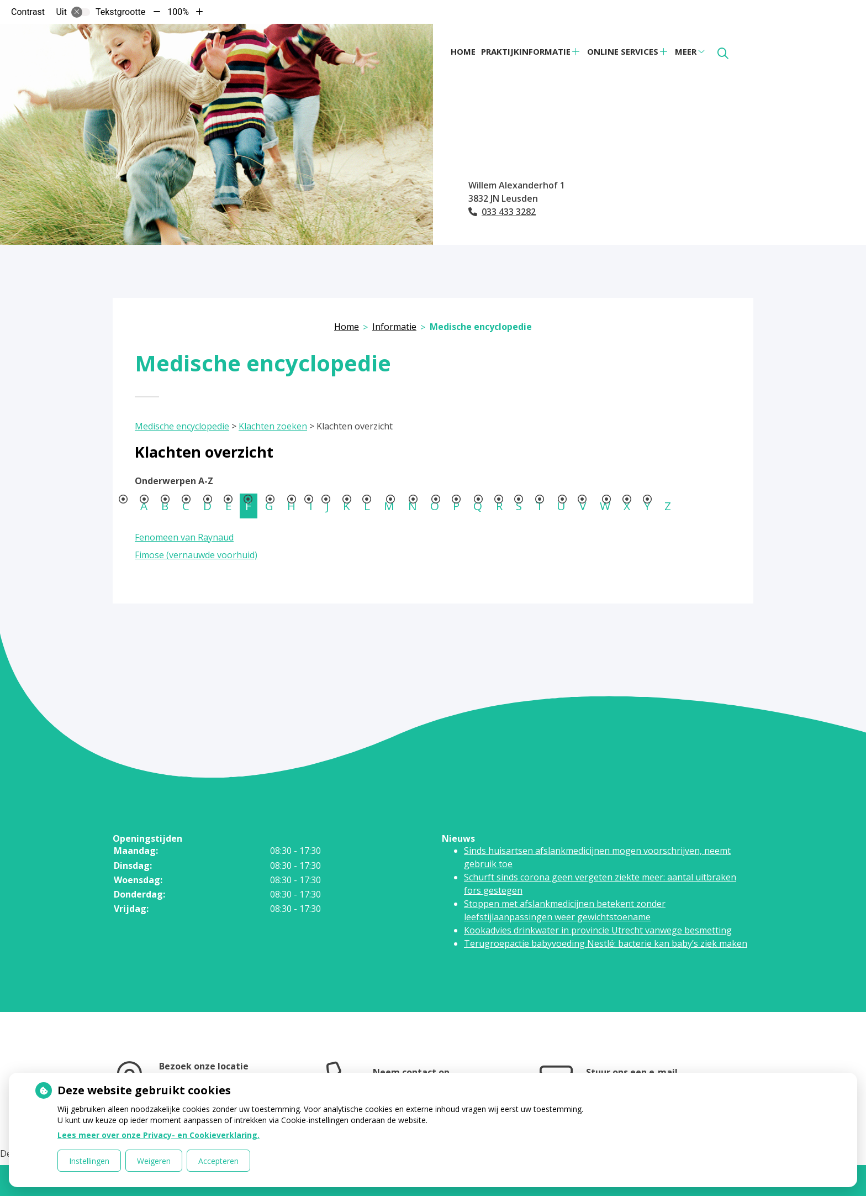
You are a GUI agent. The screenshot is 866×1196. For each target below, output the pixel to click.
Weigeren (154, 1161)
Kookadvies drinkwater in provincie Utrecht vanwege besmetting (598, 930)
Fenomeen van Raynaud (184, 537)
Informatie (394, 327)
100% (178, 12)
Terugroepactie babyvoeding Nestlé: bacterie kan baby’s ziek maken (605, 943)
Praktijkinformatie (526, 51)
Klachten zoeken (273, 426)
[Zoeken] (723, 53)
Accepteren (218, 1161)
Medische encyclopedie (182, 426)
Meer (685, 51)
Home (463, 51)
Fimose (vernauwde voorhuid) (196, 555)
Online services (622, 51)
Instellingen (89, 1161)
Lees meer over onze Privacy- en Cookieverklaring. (158, 1135)
